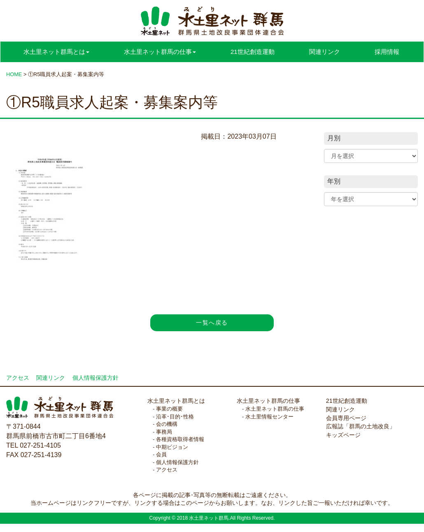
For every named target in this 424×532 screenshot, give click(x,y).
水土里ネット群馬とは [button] (56, 51)
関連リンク (324, 51)
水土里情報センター (269, 417)
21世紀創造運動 (253, 51)
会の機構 (166, 424)
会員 (161, 454)
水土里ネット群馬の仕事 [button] (160, 51)
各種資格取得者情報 (180, 439)
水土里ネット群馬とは (176, 400)
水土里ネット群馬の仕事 (268, 400)
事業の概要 (169, 409)
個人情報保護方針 (95, 378)
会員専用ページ (346, 418)
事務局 (164, 432)
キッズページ (343, 435)
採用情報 (387, 51)
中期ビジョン (172, 447)
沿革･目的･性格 (175, 417)
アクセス (17, 378)
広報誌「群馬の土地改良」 (360, 426)
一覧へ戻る (212, 322)
